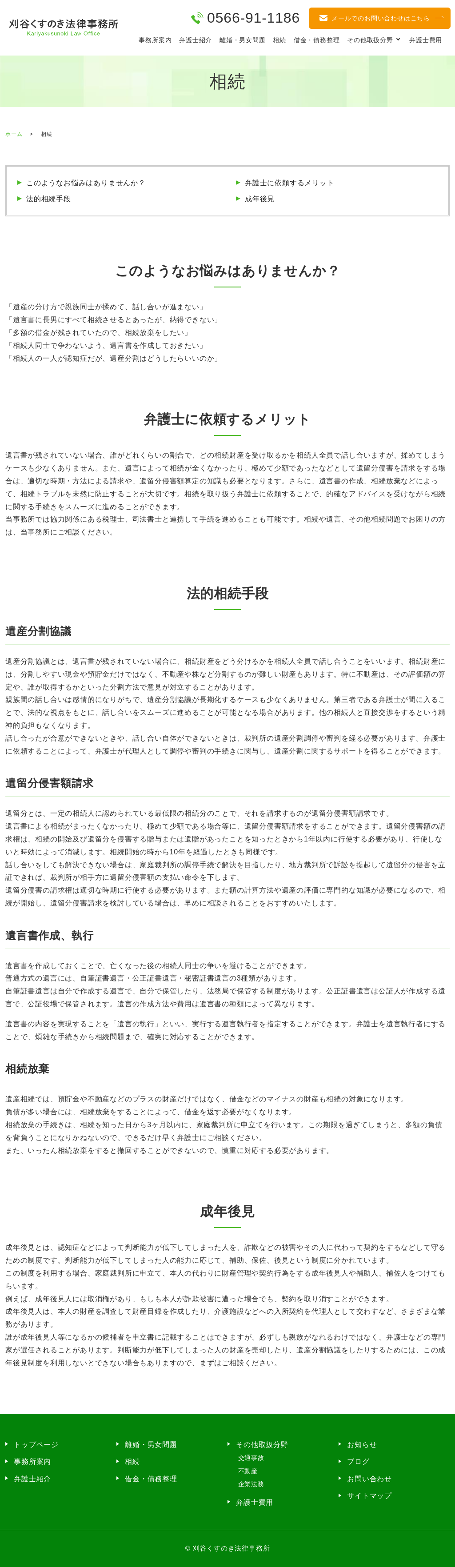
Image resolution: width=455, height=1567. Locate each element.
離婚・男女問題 (243, 40)
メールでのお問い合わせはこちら (380, 18)
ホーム (13, 134)
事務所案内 (155, 40)
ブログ (358, 1461)
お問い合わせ (369, 1479)
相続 (279, 40)
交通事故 (251, 1457)
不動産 (248, 1471)
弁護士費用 (425, 40)
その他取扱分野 (370, 40)
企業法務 (251, 1483)
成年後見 (260, 199)
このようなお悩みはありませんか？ (86, 183)
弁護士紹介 (195, 40)
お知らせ (362, 1444)
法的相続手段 (48, 199)
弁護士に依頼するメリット (290, 183)
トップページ (36, 1444)
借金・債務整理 (317, 40)
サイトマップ (369, 1495)
